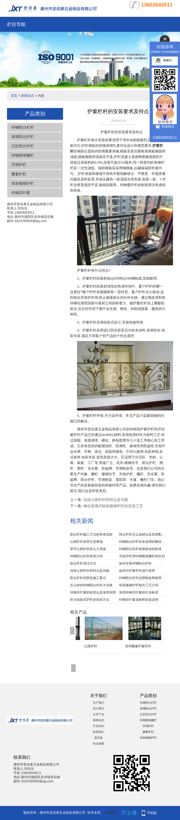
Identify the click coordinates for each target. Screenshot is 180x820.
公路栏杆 (90, 646)
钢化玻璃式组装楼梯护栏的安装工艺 (113, 506)
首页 (14, 95)
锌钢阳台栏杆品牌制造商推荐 (140, 578)
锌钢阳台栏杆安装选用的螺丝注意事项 (142, 541)
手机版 (152, 813)
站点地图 (98, 743)
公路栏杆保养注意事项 (86, 541)
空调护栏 (18, 165)
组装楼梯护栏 (22, 183)
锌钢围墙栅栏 (22, 155)
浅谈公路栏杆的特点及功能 (105, 500)
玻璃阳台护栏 (22, 137)
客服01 (163, 60)
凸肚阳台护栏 (22, 146)
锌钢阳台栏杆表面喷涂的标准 (140, 549)
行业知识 (98, 726)
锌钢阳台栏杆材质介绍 (86, 556)
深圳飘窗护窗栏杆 (138, 646)
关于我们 (98, 702)
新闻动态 (27, 95)
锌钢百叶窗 (20, 193)
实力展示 (98, 708)
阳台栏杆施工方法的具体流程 (91, 534)
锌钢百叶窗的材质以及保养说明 (93, 592)
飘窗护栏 (18, 174)
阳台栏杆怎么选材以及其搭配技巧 (142, 534)
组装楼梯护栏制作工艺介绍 (138, 585)
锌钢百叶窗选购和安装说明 (138, 599)
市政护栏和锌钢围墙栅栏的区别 (142, 556)
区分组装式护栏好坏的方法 (89, 599)
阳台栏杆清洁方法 (83, 563)
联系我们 (98, 732)
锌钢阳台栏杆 (22, 127)
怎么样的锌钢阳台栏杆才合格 (91, 585)
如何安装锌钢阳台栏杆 (135, 563)
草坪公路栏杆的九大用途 (88, 549)
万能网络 (110, 812)
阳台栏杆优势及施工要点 (88, 578)
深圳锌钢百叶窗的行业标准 (138, 592)
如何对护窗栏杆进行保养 (137, 570)
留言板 (98, 737)
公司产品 (98, 714)
